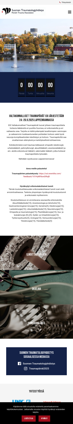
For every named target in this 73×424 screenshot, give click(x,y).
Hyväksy (44, 418)
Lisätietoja (28, 418)
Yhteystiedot (66, 2)
